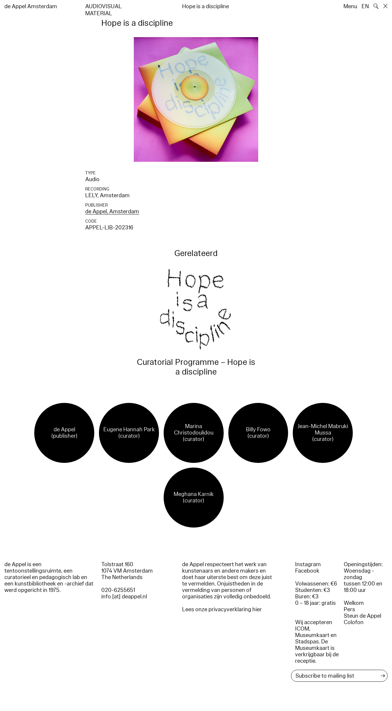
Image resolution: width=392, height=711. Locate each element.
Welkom (354, 603)
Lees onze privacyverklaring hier (222, 609)
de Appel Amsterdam (30, 6)
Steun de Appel (362, 616)
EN (365, 6)
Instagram (308, 564)
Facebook (307, 571)
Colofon (354, 622)
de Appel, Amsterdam (112, 211)
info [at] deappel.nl (124, 596)
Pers (349, 609)
